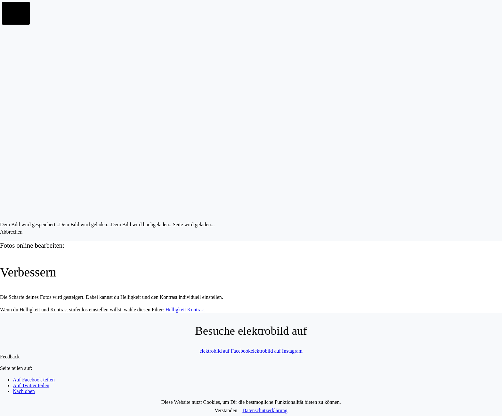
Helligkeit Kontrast (185, 309)
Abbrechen (11, 232)
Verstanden (226, 410)
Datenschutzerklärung (264, 410)
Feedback (10, 356)
